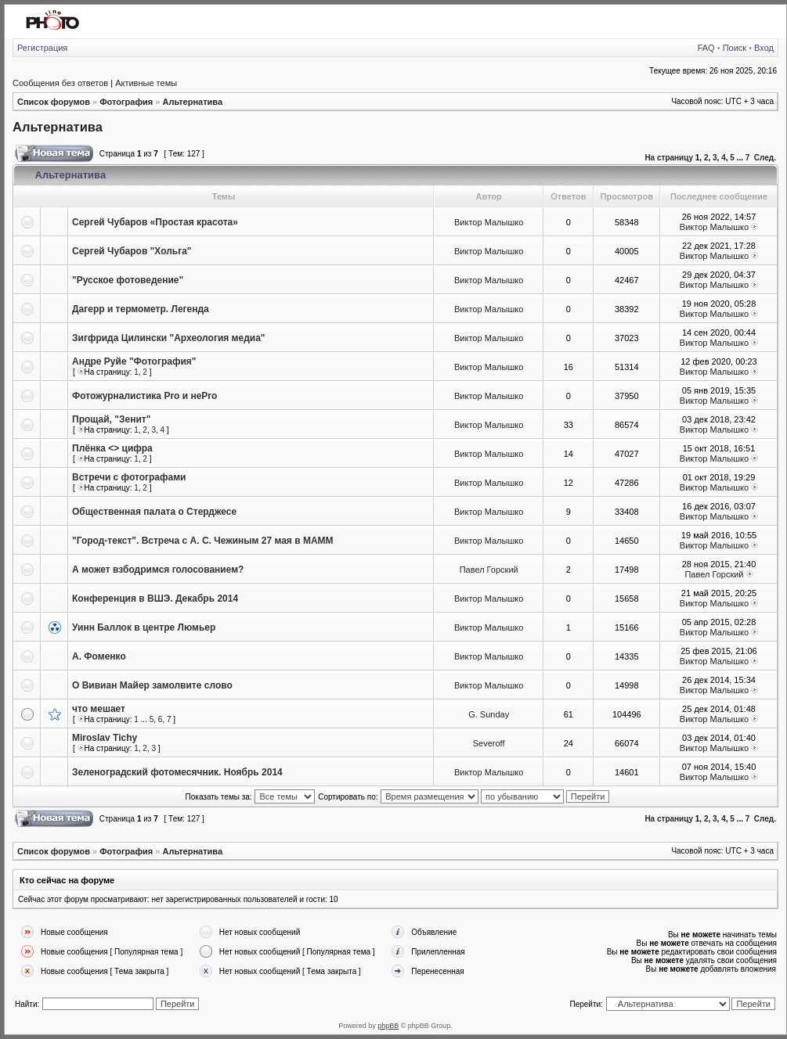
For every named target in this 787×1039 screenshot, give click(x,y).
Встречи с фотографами (129, 477)
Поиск (734, 47)
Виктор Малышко (488, 222)
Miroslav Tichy (104, 737)
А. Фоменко (99, 656)
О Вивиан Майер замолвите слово (152, 685)
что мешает (98, 708)
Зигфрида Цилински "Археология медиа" (168, 338)
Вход (764, 47)
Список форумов (53, 101)
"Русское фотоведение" (127, 280)
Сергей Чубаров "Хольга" (132, 251)
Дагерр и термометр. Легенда (140, 309)
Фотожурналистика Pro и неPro (144, 395)
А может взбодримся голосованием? (158, 569)
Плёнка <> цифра (112, 448)
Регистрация (42, 47)
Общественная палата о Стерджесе (154, 511)
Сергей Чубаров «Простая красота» (155, 222)
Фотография (126, 101)
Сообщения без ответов (60, 83)
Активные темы (146, 83)
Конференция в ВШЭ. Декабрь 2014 (155, 598)
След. (765, 157)
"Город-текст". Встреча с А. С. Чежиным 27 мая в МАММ (203, 540)
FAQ (706, 47)
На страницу (668, 157)
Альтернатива (192, 101)
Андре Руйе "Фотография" (134, 361)
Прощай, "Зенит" (111, 419)
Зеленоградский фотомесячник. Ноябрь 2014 (177, 772)
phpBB (388, 1026)
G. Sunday (488, 714)
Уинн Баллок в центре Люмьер (143, 627)
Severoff (489, 743)
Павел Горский (489, 569)
